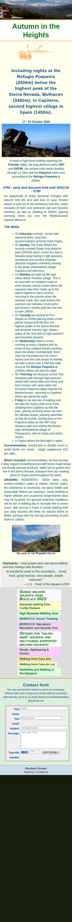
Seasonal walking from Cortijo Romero (35, 606)
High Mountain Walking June (39, 613)
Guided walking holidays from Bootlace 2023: (33, 595)
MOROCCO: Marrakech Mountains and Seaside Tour (39, 626)
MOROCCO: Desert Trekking (39, 618)
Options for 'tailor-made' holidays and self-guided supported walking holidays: (38, 639)
